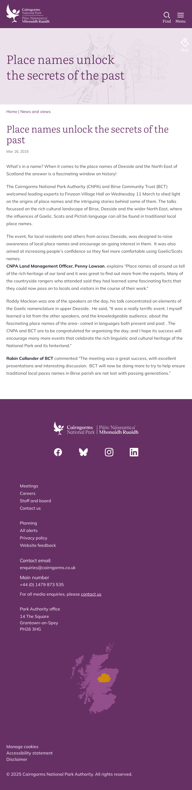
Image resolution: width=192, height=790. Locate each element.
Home (11, 111)
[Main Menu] (180, 18)
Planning (28, 523)
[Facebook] (58, 452)
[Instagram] (109, 452)
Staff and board (35, 500)
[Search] (167, 18)
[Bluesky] (83, 452)
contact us (91, 594)
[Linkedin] (134, 452)
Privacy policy (33, 537)
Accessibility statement (29, 753)
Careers (27, 493)
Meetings (29, 485)
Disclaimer (16, 759)
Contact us (30, 508)
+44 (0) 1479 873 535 (42, 584)
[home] (28, 13)
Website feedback (38, 545)
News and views (35, 111)
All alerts (29, 530)
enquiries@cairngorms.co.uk (47, 567)
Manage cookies (22, 746)
